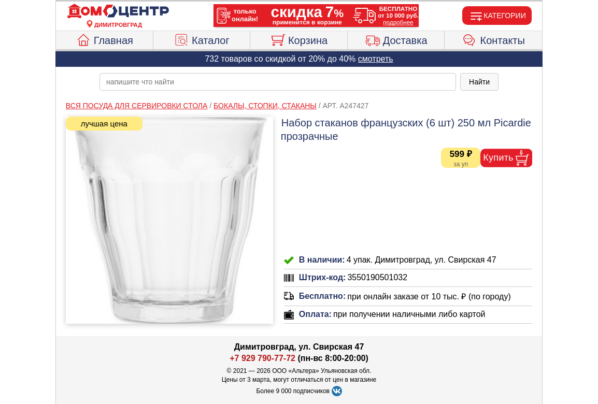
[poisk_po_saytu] (277, 82)
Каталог (202, 39)
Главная (104, 39)
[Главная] (118, 11)
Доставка (396, 39)
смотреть (375, 58)
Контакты (493, 39)
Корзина (299, 39)
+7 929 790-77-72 (262, 358)
